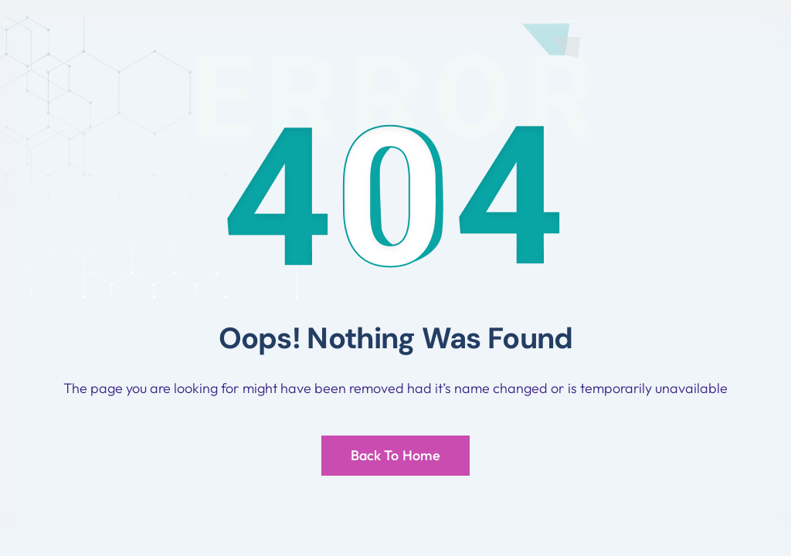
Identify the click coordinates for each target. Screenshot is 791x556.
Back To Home (395, 455)
